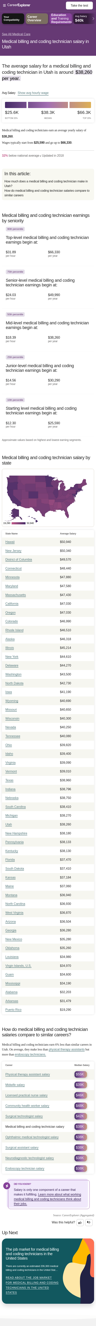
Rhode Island (14, 630)
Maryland (11, 586)
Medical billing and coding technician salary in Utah (45, 44)
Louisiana (12, 956)
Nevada (10, 727)
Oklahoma (12, 948)
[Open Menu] (34, 6)
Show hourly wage (33, 92)
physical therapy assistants (67, 1049)
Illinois (9, 647)
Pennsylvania (14, 842)
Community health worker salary (27, 1105)
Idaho (9, 753)
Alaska (10, 639)
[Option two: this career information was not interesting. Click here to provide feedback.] (89, 1222)
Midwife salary (15, 1084)
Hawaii (10, 542)
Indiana (10, 789)
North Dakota (14, 683)
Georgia (10, 930)
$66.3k (84, 114)
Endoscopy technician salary (24, 1168)
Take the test (79, 5)
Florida (10, 859)
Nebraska (11, 798)
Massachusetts (15, 595)
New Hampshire (16, 833)
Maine (9, 886)
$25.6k (12, 114)
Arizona (10, 921)
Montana (11, 895)
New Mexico (13, 939)
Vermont (11, 771)
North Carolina (15, 903)
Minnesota (12, 577)
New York (11, 656)
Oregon (10, 612)
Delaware (11, 665)
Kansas (10, 877)
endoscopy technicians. (30, 1054)
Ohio (8, 745)
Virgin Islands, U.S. (18, 965)
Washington (13, 674)
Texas (9, 780)
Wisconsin (12, 718)
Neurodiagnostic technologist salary (29, 1158)
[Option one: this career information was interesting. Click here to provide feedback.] (80, 1222)
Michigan (11, 815)
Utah (8, 824)
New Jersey (13, 550)
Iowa (8, 692)
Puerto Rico (13, 1009)
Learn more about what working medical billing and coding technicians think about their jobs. (47, 1199)
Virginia (10, 762)
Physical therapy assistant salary (27, 1074)
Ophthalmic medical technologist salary (32, 1137)
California (11, 603)
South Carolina (15, 806)
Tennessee (12, 736)
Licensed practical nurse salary (26, 1095)
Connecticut (13, 568)
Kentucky (11, 851)
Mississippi (12, 983)
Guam (9, 974)
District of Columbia (18, 559)
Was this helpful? (63, 1222)
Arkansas (11, 1001)
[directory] (48, 184)
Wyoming (11, 701)
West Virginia (14, 912)
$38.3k (48, 114)
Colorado (11, 621)
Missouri (11, 709)
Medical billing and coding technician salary (34, 1126)
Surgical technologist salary (24, 1116)
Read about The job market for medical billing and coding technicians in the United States (32, 1285)
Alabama (11, 992)
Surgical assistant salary (22, 1147)
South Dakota (14, 868)
